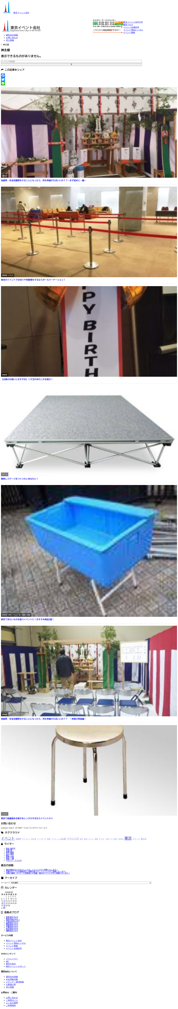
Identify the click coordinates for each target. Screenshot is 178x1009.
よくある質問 (12, 1003)
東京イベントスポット (16, 966)
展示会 (143, 839)
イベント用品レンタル (133, 30)
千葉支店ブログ (12, 927)
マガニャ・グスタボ (14, 860)
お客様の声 (11, 985)
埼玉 (81, 839)
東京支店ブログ (12, 919)
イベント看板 (129, 32)
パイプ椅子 (113, 839)
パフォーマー (12, 959)
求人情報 (10, 40)
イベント (8, 838)
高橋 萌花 (10, 852)
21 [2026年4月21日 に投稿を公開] (4, 903)
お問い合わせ (12, 38)
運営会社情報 (12, 35)
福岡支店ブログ (12, 931)
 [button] (71, 64)
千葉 (107, 839)
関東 (96, 839)
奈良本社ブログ (12, 917)
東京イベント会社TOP (133, 22)
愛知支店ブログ (12, 924)
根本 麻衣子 (10, 848)
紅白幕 (63, 839)
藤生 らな (10, 855)
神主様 (33, 839)
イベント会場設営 (131, 27)
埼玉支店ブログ (12, 929)
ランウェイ (26, 839)
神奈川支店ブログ (13, 920)
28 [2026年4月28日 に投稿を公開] (4, 905)
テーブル (40, 839)
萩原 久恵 (10, 857)
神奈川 (121, 839)
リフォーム (55, 839)
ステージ (136, 839)
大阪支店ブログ (12, 922)
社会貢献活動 (12, 979)
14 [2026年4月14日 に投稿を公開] (4, 901)
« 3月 (3, 908)
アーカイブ (5, 883)
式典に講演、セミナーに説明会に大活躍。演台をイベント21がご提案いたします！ (38, 873)
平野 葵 (9, 850)
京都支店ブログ (12, 925)
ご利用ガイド (12, 1000)
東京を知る (11, 964)
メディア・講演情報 (15, 982)
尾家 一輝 (10, 859)
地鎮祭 (18, 839)
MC (7, 961)
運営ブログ (128, 25)
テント (101, 839)
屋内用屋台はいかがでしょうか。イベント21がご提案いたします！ (32, 870)
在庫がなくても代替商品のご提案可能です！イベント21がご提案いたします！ (36, 871)
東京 (128, 838)
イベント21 (73, 838)
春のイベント (89, 839)
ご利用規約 (11, 1005)
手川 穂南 (10, 854)
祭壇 (48, 839)
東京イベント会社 (15, 13)
